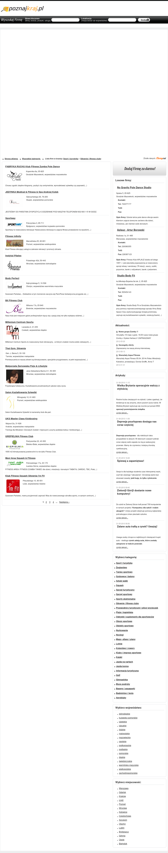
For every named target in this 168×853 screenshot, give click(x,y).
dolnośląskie (124, 714)
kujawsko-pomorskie (128, 718)
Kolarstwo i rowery (125, 648)
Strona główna (11, 159)
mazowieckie (125, 738)
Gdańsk (122, 792)
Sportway (10, 218)
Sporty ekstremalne (125, 599)
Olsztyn (122, 824)
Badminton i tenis (124, 693)
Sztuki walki (122, 581)
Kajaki (119, 657)
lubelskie (123, 722)
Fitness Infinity (13, 236)
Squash (120, 585)
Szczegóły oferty (126, 345)
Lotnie (119, 644)
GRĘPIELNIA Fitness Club (19, 436)
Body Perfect (12, 278)
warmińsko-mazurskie (129, 765)
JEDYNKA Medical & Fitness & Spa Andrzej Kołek (31, 192)
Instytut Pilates (13, 256)
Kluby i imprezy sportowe (128, 653)
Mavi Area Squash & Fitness (20, 458)
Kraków (122, 796)
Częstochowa (125, 816)
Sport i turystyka (70, 159)
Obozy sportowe (124, 621)
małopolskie (124, 734)
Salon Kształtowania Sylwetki (21, 392)
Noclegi (120, 635)
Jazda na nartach (124, 662)
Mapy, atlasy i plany (125, 639)
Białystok (123, 844)
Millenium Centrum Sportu (19, 322)
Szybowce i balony (125, 576)
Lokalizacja (94, 20)
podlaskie (123, 749)
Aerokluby (121, 698)
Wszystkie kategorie (31, 159)
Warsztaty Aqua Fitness (129, 355)
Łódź (121, 800)
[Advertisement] (44, 117)
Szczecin (123, 820)
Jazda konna (122, 666)
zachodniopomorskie (128, 773)
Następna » (64, 502)
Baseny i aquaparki (125, 689)
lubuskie (122, 726)
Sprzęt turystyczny (125, 590)
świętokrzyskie (125, 761)
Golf (118, 675)
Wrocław (123, 808)
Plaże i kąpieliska (124, 612)
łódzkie (122, 730)
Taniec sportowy (124, 572)
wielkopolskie (125, 769)
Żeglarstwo (121, 568)
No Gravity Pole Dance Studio (134, 188)
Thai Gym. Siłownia (15, 348)
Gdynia (122, 836)
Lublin (121, 828)
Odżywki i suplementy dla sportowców (135, 617)
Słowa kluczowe (38, 20)
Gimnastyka (122, 680)
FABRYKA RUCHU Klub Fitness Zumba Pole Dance (32, 167)
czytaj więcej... (122, 413)
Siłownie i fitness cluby (90, 159)
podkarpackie (125, 745)
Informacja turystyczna (127, 671)
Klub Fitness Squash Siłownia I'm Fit (25, 476)
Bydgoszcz (124, 832)
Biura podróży (123, 684)
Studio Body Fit (126, 276)
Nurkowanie (122, 630)
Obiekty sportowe (125, 626)
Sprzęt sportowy (124, 594)
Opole (121, 840)
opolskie (122, 742)
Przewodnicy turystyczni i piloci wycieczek (137, 608)
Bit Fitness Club (13, 301)
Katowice (123, 812)
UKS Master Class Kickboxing (21, 419)
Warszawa (123, 788)
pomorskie (123, 753)
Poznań (122, 804)
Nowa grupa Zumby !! (128, 332)
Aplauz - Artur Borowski (130, 230)
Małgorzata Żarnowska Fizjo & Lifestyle (26, 366)
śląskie (122, 757)
